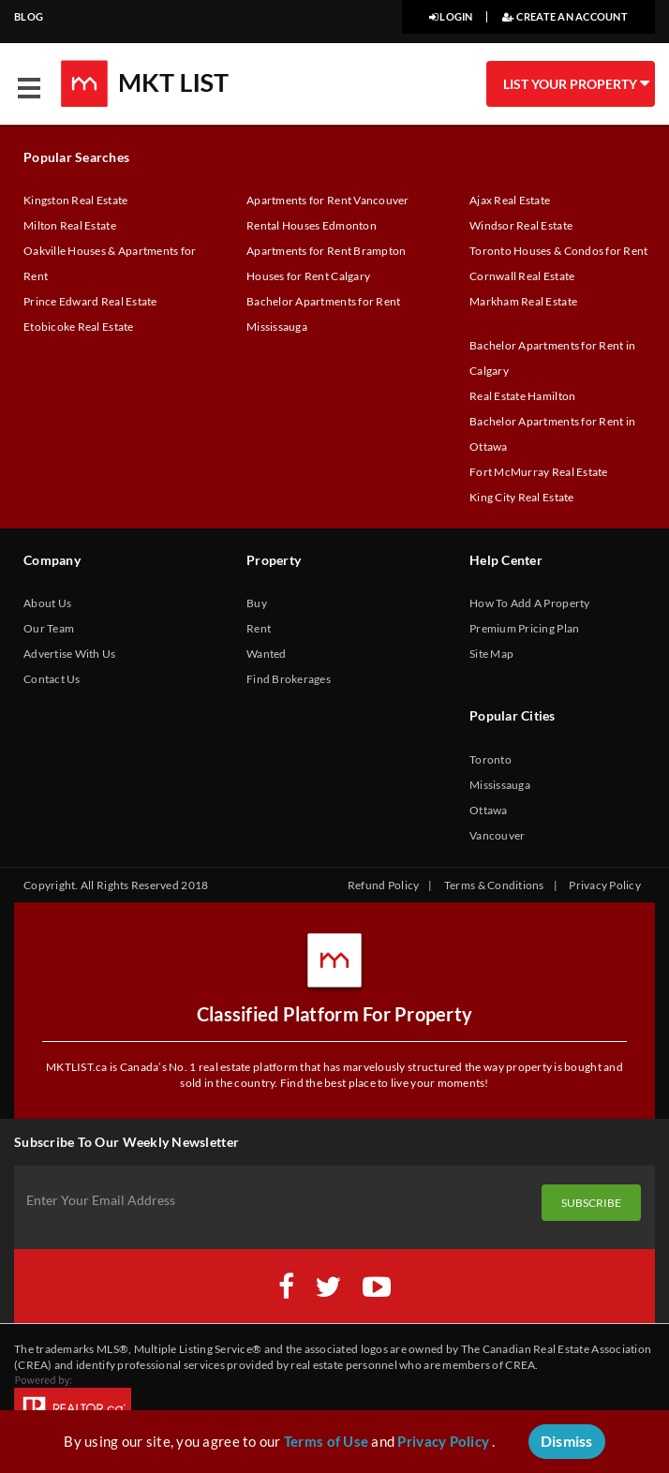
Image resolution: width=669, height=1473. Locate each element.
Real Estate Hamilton (522, 396)
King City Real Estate (521, 497)
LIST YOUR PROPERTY (576, 83)
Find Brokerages (288, 679)
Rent (258, 628)
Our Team (48, 628)
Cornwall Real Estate (521, 276)
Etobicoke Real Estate (78, 327)
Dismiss (567, 1441)
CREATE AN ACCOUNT (565, 16)
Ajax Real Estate (509, 200)
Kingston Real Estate (75, 200)
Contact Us (52, 679)
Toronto (490, 759)
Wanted (266, 654)
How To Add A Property (529, 603)
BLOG (28, 16)
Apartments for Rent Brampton (326, 251)
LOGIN (451, 16)
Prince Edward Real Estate (90, 301)
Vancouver (497, 835)
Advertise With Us (69, 654)
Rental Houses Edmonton (311, 225)
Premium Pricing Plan (524, 628)
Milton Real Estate (69, 225)
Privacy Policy (605, 885)
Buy (256, 603)
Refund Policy (383, 885)
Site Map (491, 654)
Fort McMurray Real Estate (538, 472)
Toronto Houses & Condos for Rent (558, 251)
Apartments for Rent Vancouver (327, 200)
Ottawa (488, 810)
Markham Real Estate (523, 301)
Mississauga (499, 785)
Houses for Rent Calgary (308, 276)
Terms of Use (326, 1441)
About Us (47, 603)
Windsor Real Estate (520, 225)
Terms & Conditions (494, 885)
